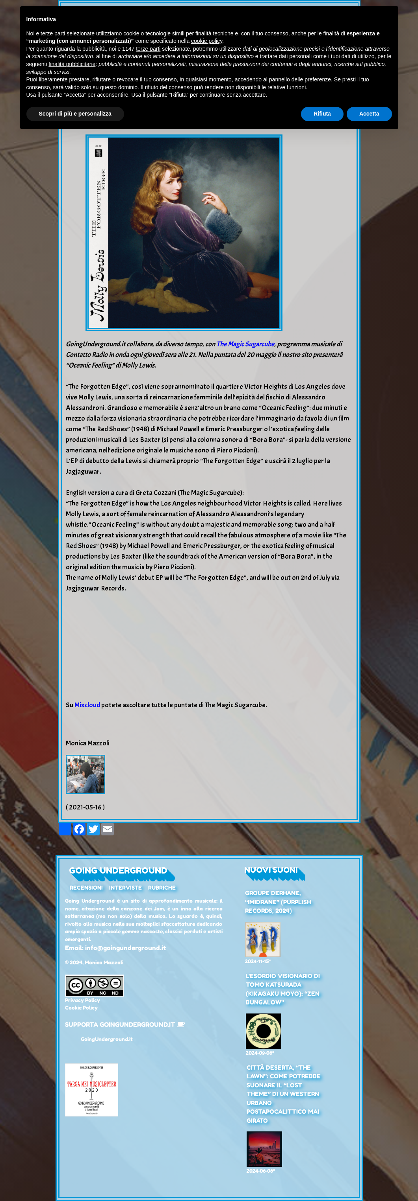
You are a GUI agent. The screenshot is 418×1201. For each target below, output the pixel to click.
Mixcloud (87, 705)
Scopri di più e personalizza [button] (75, 113)
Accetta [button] (369, 113)
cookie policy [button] (206, 41)
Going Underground (118, 870)
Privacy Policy (82, 1000)
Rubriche (162, 887)
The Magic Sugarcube (245, 344)
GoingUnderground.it (107, 1039)
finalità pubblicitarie (71, 64)
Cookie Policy (81, 1007)
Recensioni (86, 887)
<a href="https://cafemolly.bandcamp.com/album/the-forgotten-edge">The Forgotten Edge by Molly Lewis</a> (209, 645)
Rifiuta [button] (322, 113)
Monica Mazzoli (104, 962)
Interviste (125, 887)
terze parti (148, 49)
